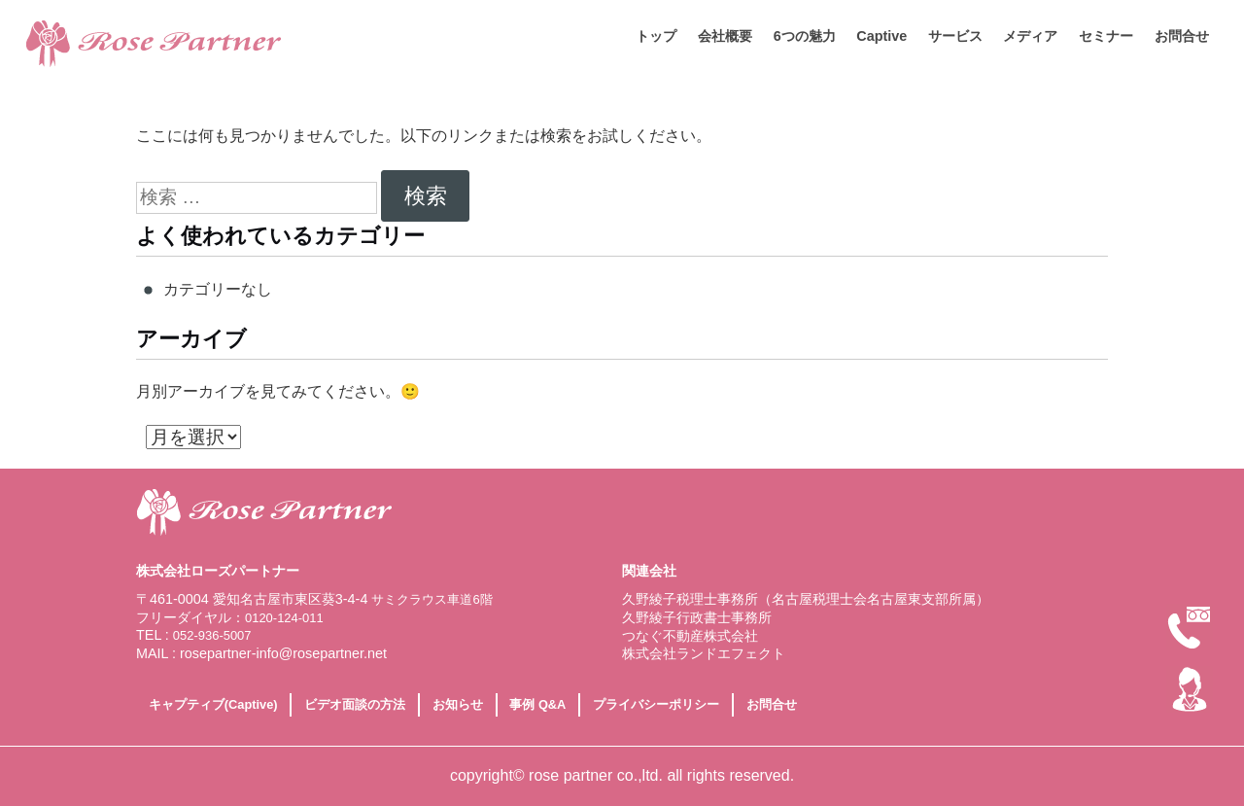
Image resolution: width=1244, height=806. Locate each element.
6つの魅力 (805, 36)
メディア (1030, 36)
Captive (881, 36)
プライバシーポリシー (656, 704)
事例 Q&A (537, 704)
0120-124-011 (284, 618)
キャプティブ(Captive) (213, 704)
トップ (656, 36)
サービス (955, 36)
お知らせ (457, 704)
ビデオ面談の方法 (354, 704)
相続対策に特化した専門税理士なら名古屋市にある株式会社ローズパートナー (199, 43)
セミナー (1106, 36)
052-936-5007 (212, 635)
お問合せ (1182, 36)
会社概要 (725, 36)
